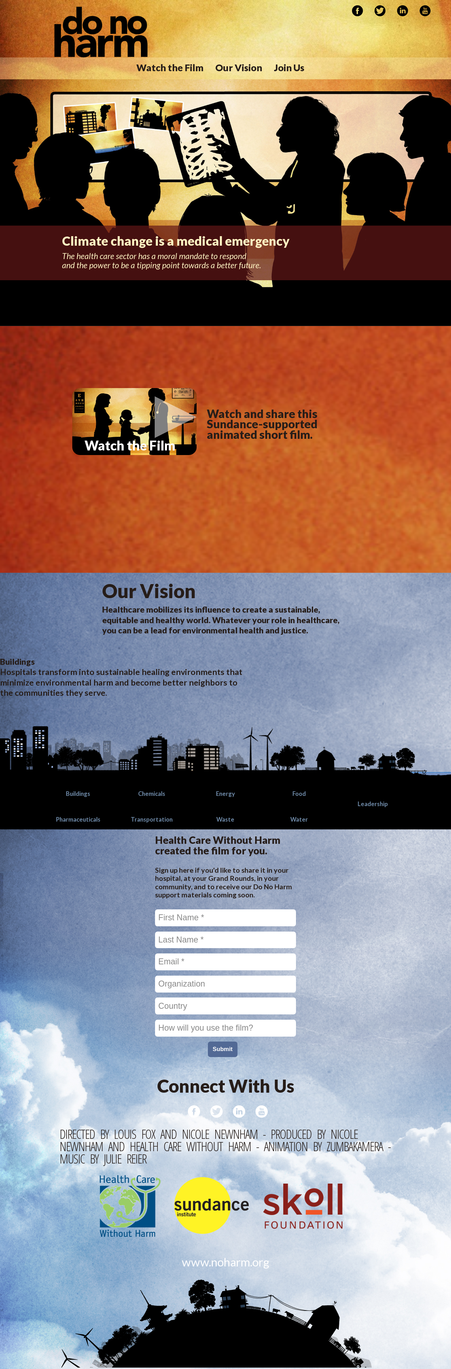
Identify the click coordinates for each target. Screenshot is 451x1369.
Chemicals (151, 793)
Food (299, 793)
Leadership (373, 804)
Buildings (78, 793)
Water (299, 819)
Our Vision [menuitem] (238, 67)
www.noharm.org (226, 1262)
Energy (225, 793)
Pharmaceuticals (78, 819)
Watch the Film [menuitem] (170, 67)
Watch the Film (145, 459)
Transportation (152, 819)
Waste (225, 819)
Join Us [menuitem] (289, 67)
